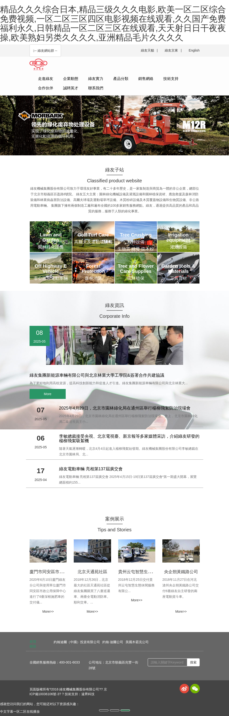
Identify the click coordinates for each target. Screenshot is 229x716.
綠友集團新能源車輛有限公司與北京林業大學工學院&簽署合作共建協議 (97, 375)
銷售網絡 (145, 79)
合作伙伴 (45, 88)
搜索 (193, 662)
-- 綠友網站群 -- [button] (45, 51)
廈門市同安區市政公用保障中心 (59, 571)
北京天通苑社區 (92, 571)
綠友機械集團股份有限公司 (79, 689)
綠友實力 (95, 79)
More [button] (48, 394)
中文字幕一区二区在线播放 (20, 711)
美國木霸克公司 (137, 642)
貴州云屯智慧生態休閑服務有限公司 (152, 571)
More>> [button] (48, 611)
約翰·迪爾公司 (112, 642)
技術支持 (170, 79)
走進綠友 (45, 79)
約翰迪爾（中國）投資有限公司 (77, 642)
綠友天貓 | (149, 50)
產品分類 (120, 79)
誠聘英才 (70, 88)
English (194, 50)
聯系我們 (95, 88)
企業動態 (70, 79)
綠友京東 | (173, 50)
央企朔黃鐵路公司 (181, 571)
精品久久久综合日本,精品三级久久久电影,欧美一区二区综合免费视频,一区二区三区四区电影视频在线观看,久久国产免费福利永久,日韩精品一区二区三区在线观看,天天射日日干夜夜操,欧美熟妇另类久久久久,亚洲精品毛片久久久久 (113, 23)
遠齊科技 (88, 694)
